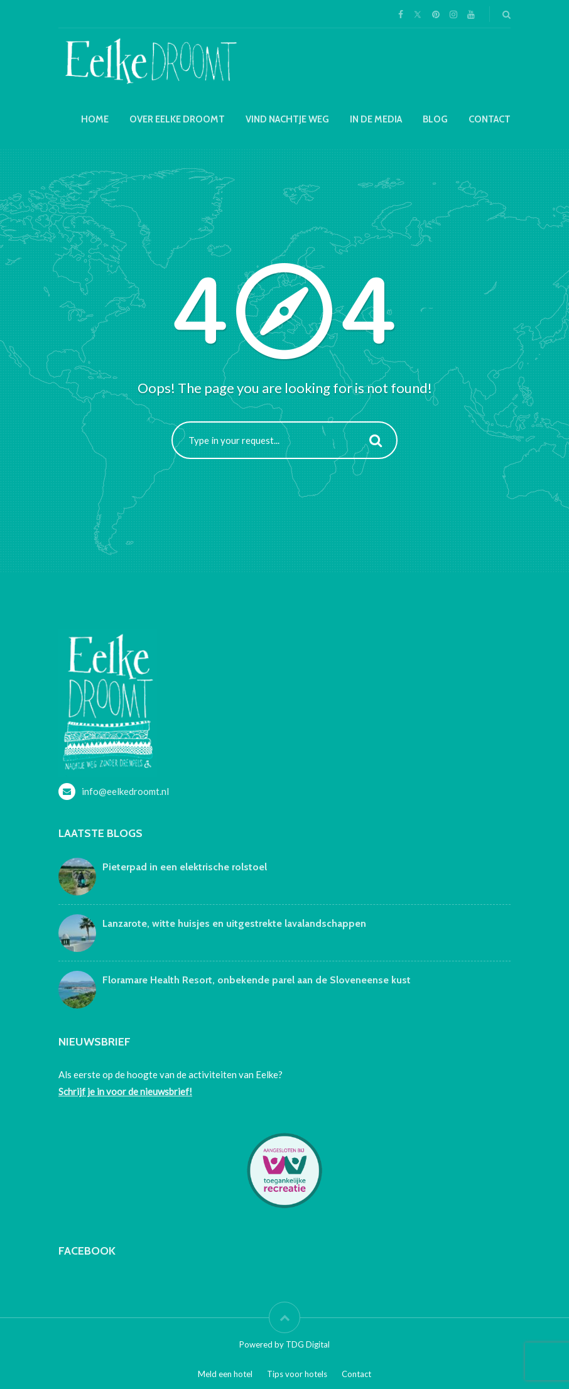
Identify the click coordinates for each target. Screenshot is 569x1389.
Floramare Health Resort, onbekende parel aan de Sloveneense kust (256, 980)
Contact (490, 119)
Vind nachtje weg (287, 119)
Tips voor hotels (297, 1374)
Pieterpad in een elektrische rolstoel (184, 867)
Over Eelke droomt (177, 119)
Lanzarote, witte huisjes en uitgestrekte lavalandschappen (234, 923)
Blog (435, 119)
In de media (376, 119)
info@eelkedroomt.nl (125, 791)
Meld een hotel (225, 1374)
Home (95, 119)
